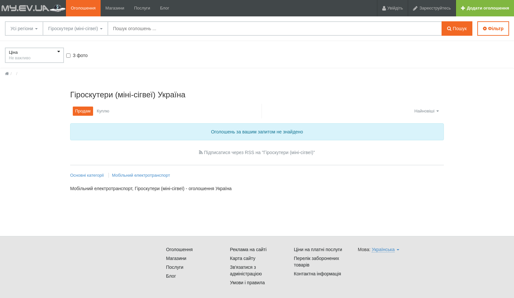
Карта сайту (243, 258)
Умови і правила (247, 282)
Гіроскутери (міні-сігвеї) (75, 28)
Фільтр (493, 28)
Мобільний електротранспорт (141, 175)
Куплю (103, 111)
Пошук (456, 28)
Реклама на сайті (248, 249)
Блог (164, 8)
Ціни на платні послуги (318, 249)
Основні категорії (87, 175)
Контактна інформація (317, 273)
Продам (82, 111)
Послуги (142, 8)
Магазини (115, 8)
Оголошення (83, 8)
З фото (77, 55)
